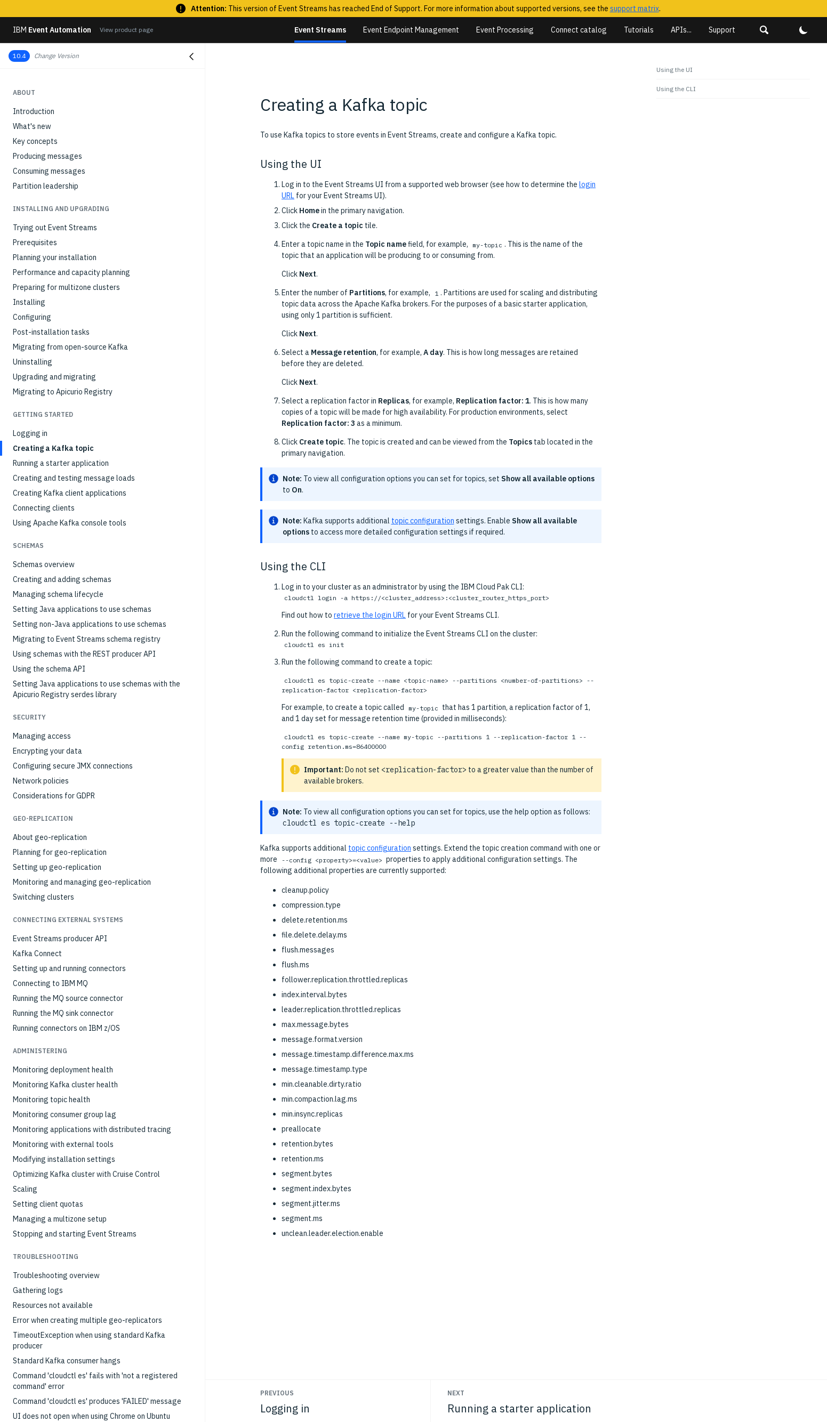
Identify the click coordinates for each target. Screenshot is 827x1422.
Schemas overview (44, 393)
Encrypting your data (47, 579)
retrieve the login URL (370, 615)
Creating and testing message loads (74, 306)
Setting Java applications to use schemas (82, 437)
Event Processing (505, 30)
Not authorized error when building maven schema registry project (95, 1350)
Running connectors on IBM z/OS (66, 856)
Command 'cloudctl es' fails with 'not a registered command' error (95, 1209)
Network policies (41, 609)
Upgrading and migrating (54, 205)
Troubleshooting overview (56, 1104)
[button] (764, 30)
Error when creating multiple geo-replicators (87, 1148)
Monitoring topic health (51, 928)
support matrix (634, 8)
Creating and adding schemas (62, 408)
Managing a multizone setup (60, 1047)
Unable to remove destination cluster (75, 1259)
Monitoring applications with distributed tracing (92, 958)
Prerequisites (35, 71)
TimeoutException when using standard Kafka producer (89, 1169)
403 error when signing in (54, 1274)
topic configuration (422, 521)
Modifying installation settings (64, 987)
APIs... (681, 30)
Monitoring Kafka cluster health (65, 913)
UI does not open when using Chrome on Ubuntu (91, 1244)
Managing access (42, 564)
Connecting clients (44, 336)
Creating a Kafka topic (53, 276)
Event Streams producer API (60, 767)
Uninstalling (32, 190)
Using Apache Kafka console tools (69, 351)
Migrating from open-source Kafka (70, 175)
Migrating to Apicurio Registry (63, 220)
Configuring (32, 145)
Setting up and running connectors (69, 797)
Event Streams (320, 30)
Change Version (56, 56)
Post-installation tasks (51, 160)
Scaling (25, 1017)
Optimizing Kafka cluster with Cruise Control (86, 1002)
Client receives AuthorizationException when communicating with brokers (87, 1376)
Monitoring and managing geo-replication (82, 710)
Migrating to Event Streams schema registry (86, 467)
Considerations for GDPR (54, 624)
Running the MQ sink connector (63, 841)
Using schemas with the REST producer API (84, 482)
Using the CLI (676, 89)
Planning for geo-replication (60, 680)
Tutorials (639, 30)
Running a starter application (61, 291)
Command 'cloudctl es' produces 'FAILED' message (97, 1229)
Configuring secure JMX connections (73, 594)
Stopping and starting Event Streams (75, 1062)
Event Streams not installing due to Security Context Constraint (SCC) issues (100, 1324)
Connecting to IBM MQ (50, 812)
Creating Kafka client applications (69, 321)
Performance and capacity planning (71, 101)
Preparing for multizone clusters (66, 115)
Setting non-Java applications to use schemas (89, 452)
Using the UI (674, 70)
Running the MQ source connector (68, 826)
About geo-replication (50, 665)
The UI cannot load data (53, 1289)
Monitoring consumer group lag (64, 943)
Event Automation (52, 30)
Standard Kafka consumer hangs (67, 1189)
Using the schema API (49, 497)
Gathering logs (38, 1119)
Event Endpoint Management (411, 30)
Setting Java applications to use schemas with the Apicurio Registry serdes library (96, 517)
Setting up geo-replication (57, 695)
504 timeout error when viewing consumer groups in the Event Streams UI (104, 1401)
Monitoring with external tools (63, 972)
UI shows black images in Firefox (67, 1304)
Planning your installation (55, 86)
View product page (126, 30)
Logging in (30, 261)
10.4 (19, 56)
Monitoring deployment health (63, 898)
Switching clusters (43, 725)
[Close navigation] (191, 56)
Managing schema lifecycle (58, 422)
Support (722, 30)
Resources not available (53, 1133)
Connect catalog (579, 30)
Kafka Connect (37, 782)
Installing (29, 130)
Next (455, 1393)
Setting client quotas (48, 1032)
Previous (277, 1393)
